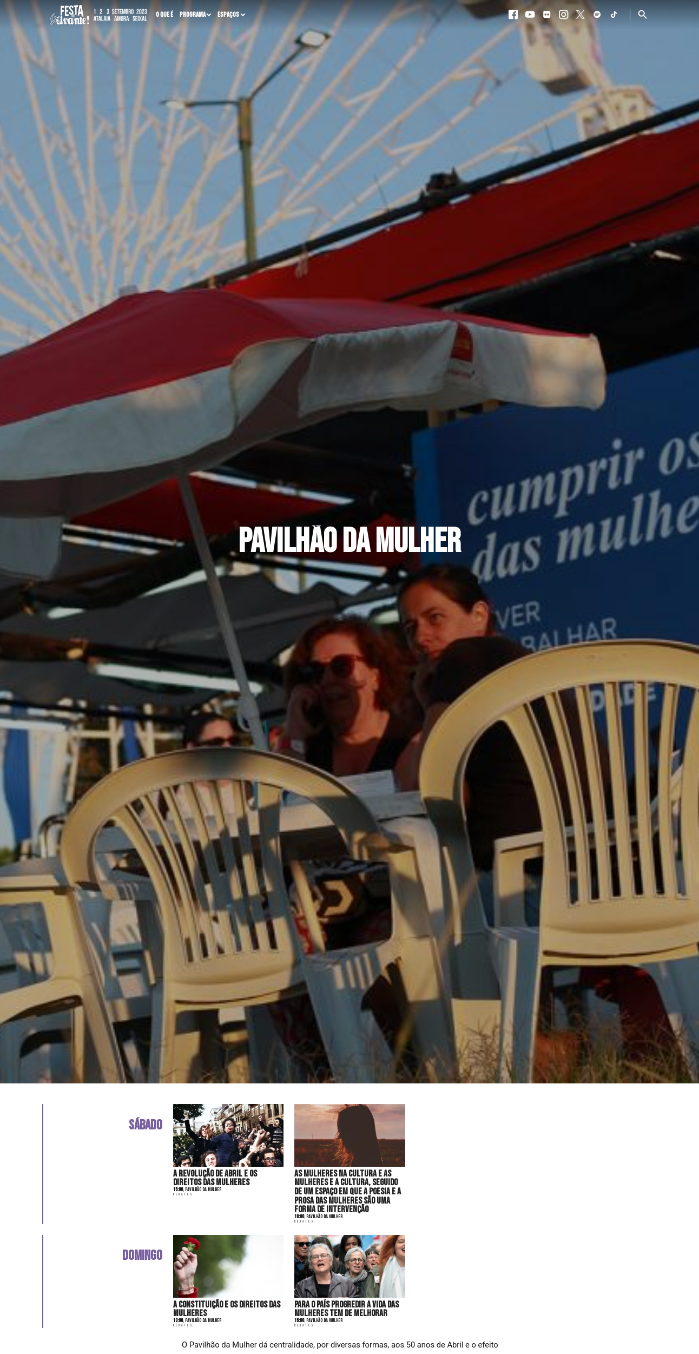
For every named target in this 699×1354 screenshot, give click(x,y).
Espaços (228, 14)
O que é (164, 14)
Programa (193, 14)
